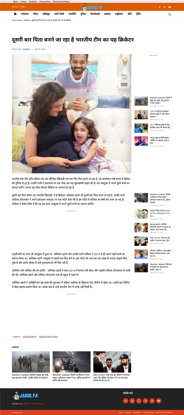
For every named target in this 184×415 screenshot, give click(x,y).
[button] (169, 14)
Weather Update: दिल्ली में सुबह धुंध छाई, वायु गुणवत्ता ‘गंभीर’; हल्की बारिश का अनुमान (30, 376)
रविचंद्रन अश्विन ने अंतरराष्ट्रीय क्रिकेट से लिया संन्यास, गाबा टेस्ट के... (160, 253)
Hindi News (17, 20)
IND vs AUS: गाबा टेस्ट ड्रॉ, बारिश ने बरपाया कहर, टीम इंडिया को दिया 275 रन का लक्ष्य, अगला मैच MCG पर (111, 377)
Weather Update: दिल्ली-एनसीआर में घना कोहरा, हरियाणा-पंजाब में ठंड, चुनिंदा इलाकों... (160, 198)
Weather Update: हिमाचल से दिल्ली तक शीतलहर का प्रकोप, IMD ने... (161, 267)
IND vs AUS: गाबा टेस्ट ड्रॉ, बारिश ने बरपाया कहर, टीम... (160, 239)
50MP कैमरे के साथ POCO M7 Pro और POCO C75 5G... (160, 213)
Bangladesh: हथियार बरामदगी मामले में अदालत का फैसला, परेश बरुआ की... (160, 227)
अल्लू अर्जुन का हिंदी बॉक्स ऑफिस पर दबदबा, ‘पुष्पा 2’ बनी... (160, 140)
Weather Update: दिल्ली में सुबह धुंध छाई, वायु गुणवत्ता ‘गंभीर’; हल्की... (161, 100)
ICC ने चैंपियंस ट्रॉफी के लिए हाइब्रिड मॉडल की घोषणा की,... (161, 126)
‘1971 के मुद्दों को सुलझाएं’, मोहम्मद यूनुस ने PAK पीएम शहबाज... (159, 114)
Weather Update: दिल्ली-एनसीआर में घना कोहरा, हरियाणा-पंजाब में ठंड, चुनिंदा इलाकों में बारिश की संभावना (71, 377)
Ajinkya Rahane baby (48, 336)
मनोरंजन (27, 20)
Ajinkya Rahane (30, 336)
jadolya (26, 49)
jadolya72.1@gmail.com (33, 403)
